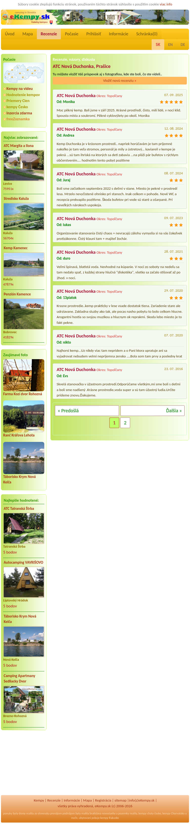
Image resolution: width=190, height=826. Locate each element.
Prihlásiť (93, 34)
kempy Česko (17, 106)
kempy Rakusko (109, 818)
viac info (166, 4)
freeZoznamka (18, 119)
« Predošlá (68, 410)
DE (183, 44)
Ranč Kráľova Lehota (19, 435)
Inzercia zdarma (19, 113)
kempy (142, 813)
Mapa (27, 34)
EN (170, 44)
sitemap (121, 800)
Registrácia (103, 800)
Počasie (71, 34)
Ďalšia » (174, 410)
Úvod (9, 34)
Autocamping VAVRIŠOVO (23, 562)
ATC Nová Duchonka (76, 95)
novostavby (109, 813)
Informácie (118, 34)
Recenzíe (49, 34)
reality (30, 813)
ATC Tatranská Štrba (19, 508)
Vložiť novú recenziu (119, 80)
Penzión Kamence (17, 294)
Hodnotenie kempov (23, 94)
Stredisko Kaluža (16, 198)
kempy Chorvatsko (174, 813)
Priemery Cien (17, 100)
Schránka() (147, 34)
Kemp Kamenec (15, 248)
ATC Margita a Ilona (19, 146)
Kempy (39, 800)
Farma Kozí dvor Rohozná (22, 394)
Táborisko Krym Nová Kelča (20, 619)
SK (158, 44)
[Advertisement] (24, 766)
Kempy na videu (19, 88)
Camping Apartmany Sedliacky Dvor (19, 679)
